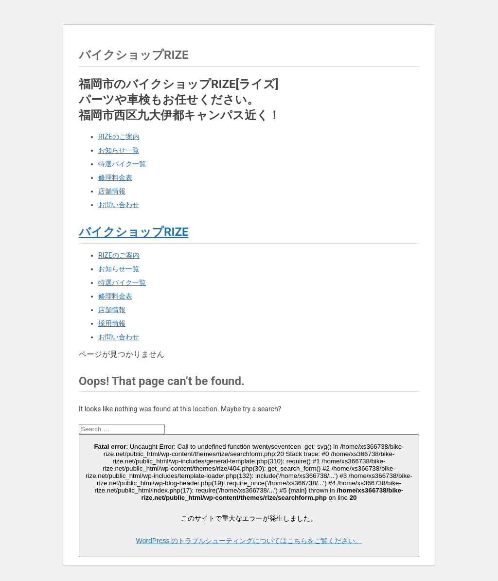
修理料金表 (115, 177)
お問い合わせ (118, 205)
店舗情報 (111, 191)
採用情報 (111, 323)
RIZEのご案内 (119, 137)
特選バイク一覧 (122, 164)
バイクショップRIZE (133, 232)
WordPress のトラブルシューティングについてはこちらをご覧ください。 (249, 541)
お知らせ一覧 (118, 150)
